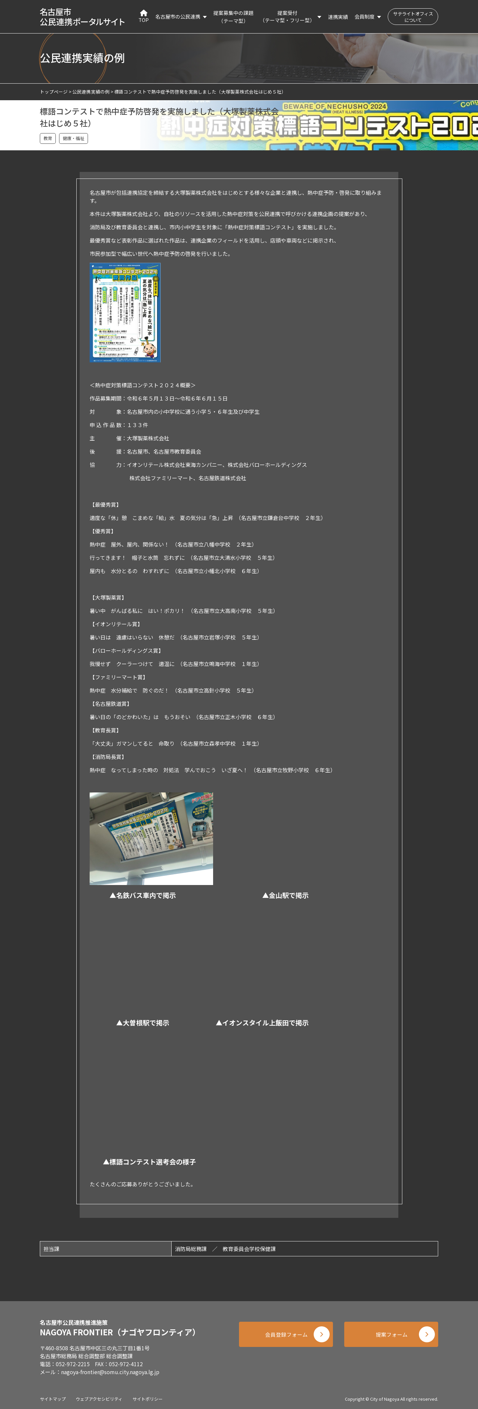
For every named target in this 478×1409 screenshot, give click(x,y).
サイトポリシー (147, 1399)
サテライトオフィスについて (413, 16)
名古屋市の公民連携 (177, 16)
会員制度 (364, 16)
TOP (143, 16)
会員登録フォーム (285, 1335)
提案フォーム (392, 1335)
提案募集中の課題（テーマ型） (233, 16)
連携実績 (338, 16)
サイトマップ (53, 1399)
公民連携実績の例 (91, 91)
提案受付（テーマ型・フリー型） (287, 16)
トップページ (54, 91)
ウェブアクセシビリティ (99, 1399)
